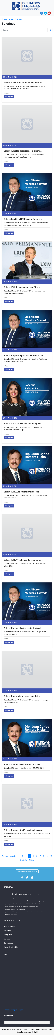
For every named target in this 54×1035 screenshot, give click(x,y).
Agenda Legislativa (21, 909)
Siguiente (23, 860)
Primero (5, 856)
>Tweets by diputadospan (13, 1010)
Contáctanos (8, 943)
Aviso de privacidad (11, 947)
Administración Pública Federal (12, 901)
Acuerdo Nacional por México (11, 906)
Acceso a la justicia (40, 897)
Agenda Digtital (42, 901)
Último (31, 860)
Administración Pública (25, 903)
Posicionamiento (20, 894)
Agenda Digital (39, 894)
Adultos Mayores (31, 897)
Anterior (13, 856)
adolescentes (14, 914)
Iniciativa (7, 914)
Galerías (7, 939)
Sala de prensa (7, 19)
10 (51, 856)
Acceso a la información (28, 901)
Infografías (8, 935)
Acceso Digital (22, 897)
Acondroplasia (8, 897)
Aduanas (32, 894)
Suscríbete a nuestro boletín (27, 871)
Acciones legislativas (35, 911)
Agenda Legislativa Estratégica (12, 903)
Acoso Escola (8, 894)
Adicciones (43, 911)
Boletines (18, 19)
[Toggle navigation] (6, 13)
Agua (20, 906)
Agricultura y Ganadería (10, 909)
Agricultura (15, 897)
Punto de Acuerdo (36, 903)
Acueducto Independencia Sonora (30, 906)
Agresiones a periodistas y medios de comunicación (16, 911)
